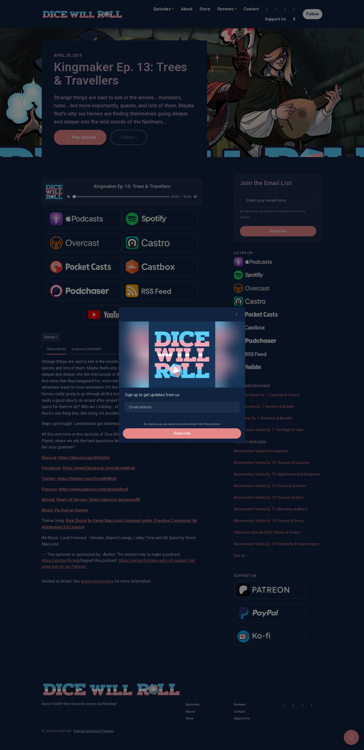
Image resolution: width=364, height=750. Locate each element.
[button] (236, 314)
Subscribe (182, 433)
